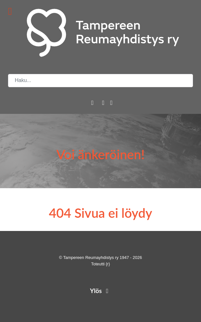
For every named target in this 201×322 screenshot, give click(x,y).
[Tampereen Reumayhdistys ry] (100, 33)
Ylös (100, 290)
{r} (108, 264)
